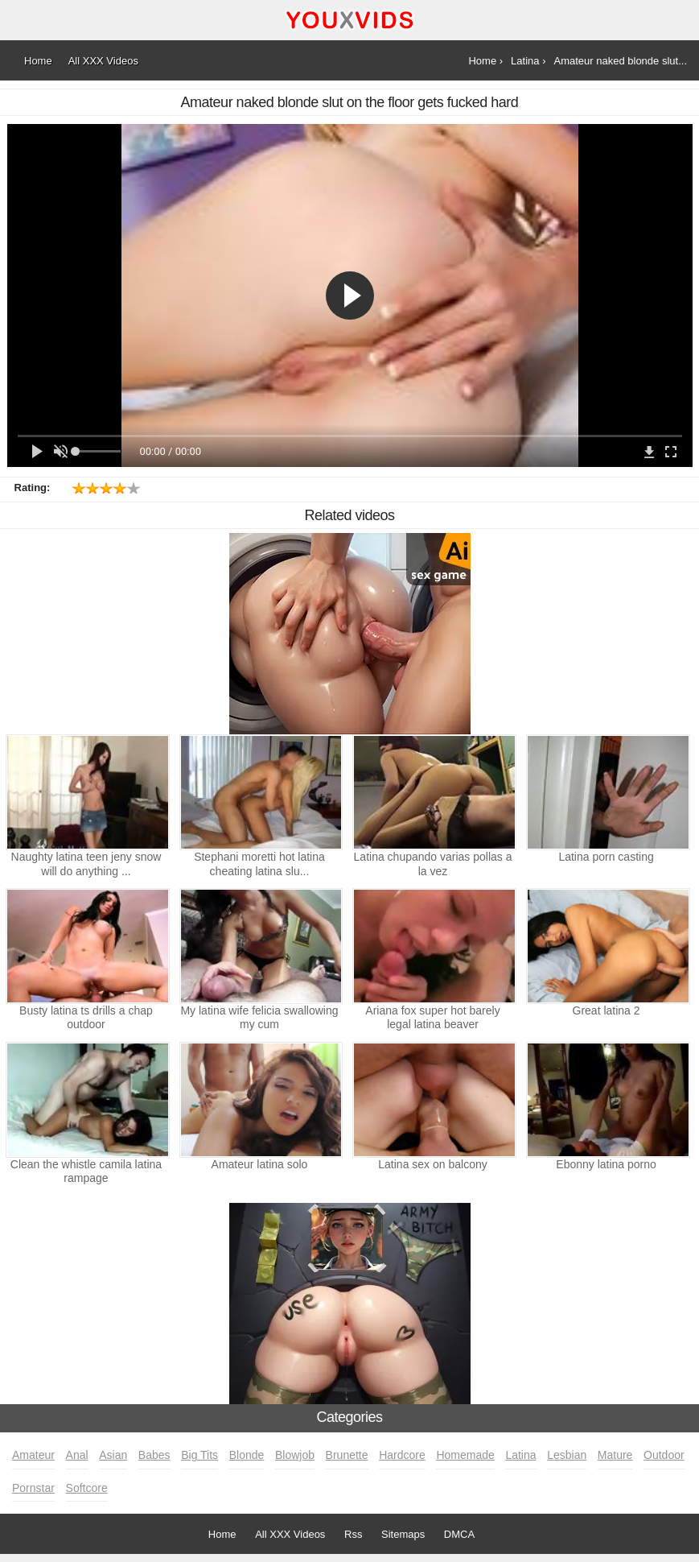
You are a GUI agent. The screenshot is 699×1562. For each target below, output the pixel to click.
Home (222, 1534)
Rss (353, 1534)
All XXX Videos (290, 1534)
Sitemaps (403, 1534)
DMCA (459, 1534)
